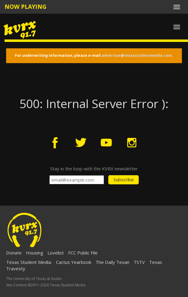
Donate (14, 253)
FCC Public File (83, 253)
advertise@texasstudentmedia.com (137, 55)
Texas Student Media (28, 262)
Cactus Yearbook (73, 262)
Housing (34, 253)
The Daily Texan (112, 262)
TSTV (139, 262)
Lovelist (55, 253)
